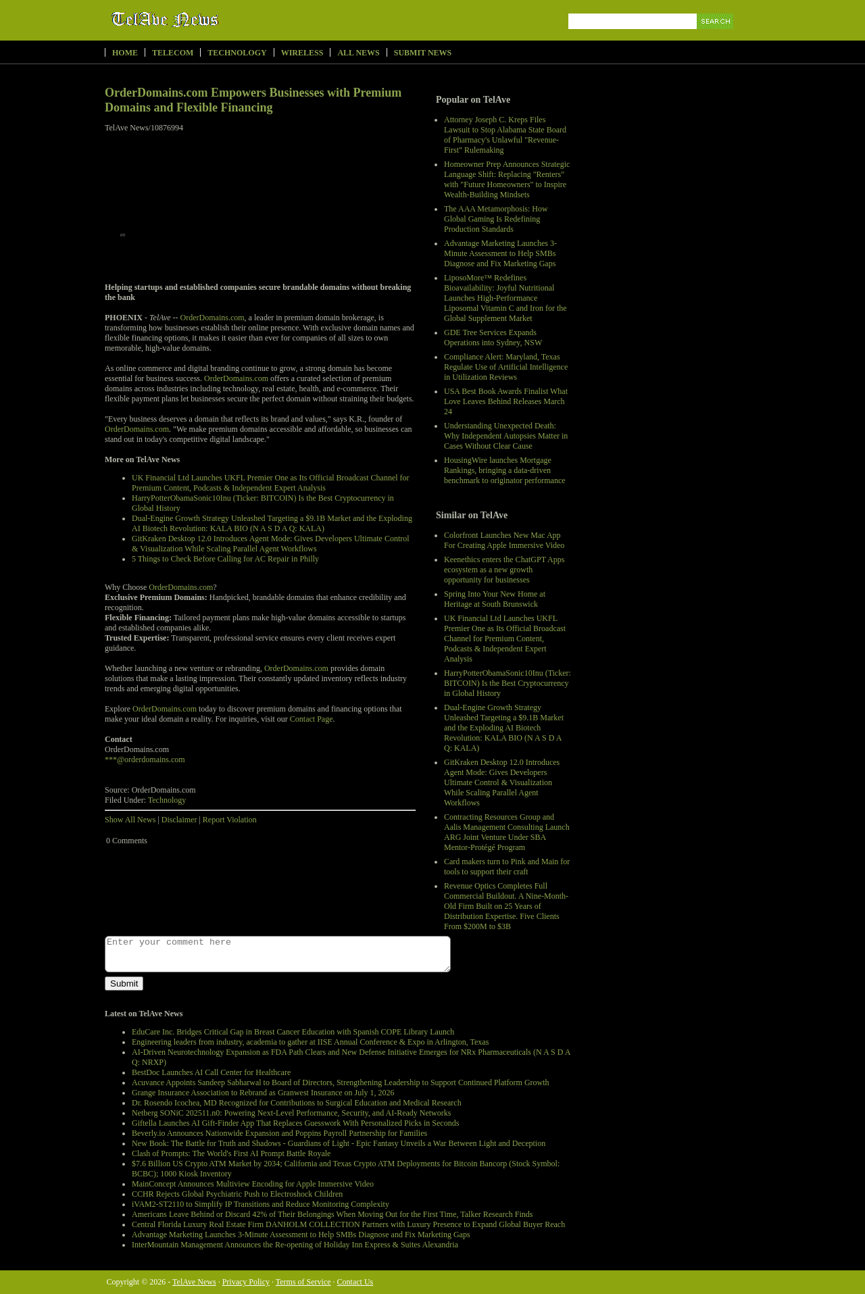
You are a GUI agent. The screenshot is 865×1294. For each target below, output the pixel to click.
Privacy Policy (246, 1282)
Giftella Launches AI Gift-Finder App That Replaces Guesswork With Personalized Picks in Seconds (295, 1123)
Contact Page (311, 719)
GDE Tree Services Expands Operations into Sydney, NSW (493, 337)
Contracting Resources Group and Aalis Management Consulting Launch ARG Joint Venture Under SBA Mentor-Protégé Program (507, 832)
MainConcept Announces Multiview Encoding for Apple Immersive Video (253, 1184)
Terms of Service (303, 1282)
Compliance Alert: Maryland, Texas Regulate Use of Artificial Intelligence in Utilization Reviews (506, 367)
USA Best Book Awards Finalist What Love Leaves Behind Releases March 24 (506, 401)
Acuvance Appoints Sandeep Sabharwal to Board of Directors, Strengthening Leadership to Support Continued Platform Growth (340, 1082)
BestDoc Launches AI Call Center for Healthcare (211, 1072)
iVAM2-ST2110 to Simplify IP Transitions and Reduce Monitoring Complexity (260, 1204)
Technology (236, 52)
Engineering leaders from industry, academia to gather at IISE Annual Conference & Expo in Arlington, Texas (310, 1042)
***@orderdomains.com (145, 759)
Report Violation (230, 819)
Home (125, 52)
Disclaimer (179, 819)
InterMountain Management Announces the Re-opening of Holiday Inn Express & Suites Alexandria (295, 1244)
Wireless (302, 52)
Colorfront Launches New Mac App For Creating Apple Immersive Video (504, 540)
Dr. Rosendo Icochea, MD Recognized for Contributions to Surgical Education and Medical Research (297, 1103)
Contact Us (355, 1282)
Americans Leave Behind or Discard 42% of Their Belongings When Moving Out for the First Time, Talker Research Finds (332, 1214)
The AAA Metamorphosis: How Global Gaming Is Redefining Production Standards (496, 219)
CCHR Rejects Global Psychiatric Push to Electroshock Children (237, 1194)
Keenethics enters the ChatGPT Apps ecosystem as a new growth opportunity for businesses (504, 569)
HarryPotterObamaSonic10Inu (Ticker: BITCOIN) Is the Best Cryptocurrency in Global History (507, 683)
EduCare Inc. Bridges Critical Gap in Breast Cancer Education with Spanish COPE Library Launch (293, 1032)
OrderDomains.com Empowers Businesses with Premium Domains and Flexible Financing (253, 100)
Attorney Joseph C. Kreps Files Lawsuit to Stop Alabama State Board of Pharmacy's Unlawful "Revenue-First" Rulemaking (505, 135)
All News (358, 52)
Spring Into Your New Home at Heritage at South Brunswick (494, 599)
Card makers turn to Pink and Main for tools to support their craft (507, 866)
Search (716, 37)
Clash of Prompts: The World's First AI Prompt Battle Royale (231, 1153)
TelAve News (204, 19)
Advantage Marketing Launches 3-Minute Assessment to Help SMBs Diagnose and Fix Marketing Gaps (500, 253)
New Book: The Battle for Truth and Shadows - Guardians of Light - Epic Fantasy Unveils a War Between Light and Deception (338, 1143)
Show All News (130, 819)
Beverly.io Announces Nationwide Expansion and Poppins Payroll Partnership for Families (279, 1133)
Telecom (172, 52)
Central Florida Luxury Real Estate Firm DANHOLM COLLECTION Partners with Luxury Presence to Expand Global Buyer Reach (348, 1224)
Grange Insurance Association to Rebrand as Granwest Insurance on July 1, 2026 (263, 1092)
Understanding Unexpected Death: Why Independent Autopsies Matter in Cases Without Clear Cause (506, 436)
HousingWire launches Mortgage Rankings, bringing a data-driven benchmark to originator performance (505, 470)
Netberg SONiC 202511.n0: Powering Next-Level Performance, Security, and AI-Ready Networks (291, 1113)
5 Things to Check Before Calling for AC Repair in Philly (225, 559)
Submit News (422, 52)
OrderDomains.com (212, 317)
